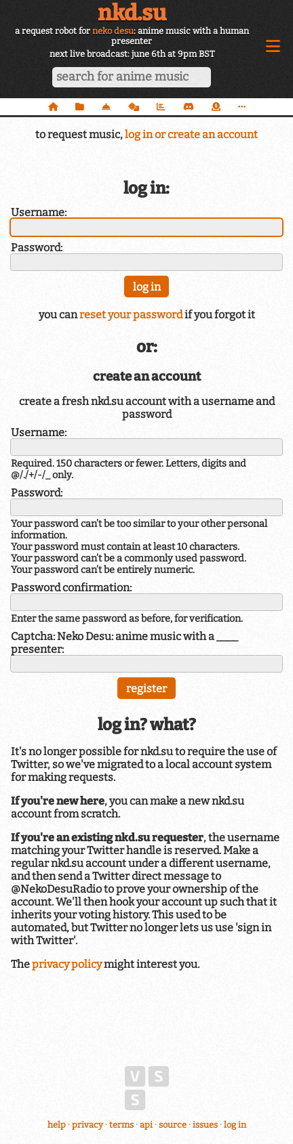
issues (205, 1125)
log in (235, 1125)
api (146, 1125)
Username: (38, 212)
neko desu (113, 31)
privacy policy (67, 964)
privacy (87, 1125)
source (173, 1125)
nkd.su (132, 13)
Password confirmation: (71, 587)
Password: (36, 247)
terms (121, 1125)
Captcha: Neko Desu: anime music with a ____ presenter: (124, 643)
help (56, 1125)
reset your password (130, 314)
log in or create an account (191, 134)
